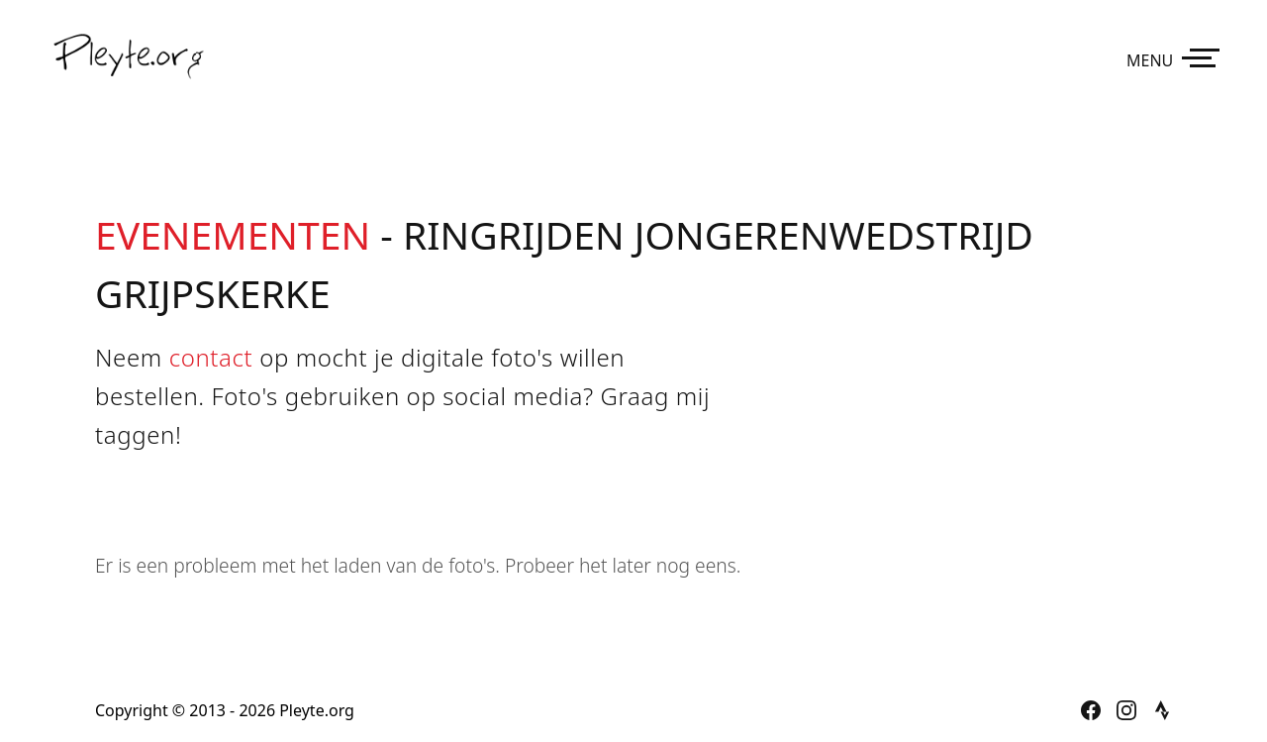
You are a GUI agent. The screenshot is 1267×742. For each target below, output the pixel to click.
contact (211, 357)
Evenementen (232, 234)
